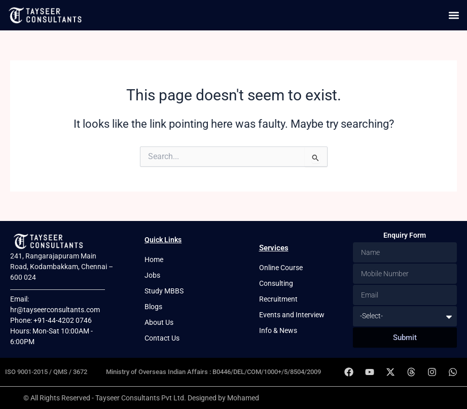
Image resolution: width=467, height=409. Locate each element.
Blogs (153, 307)
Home (154, 259)
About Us (159, 322)
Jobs (152, 275)
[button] (453, 15)
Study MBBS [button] (164, 291)
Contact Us (162, 338)
